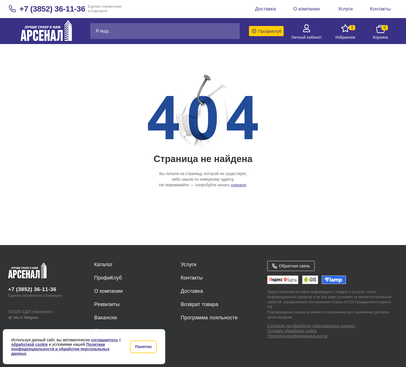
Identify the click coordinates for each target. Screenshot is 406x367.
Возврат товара (199, 304)
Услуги (188, 264)
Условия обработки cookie (292, 331)
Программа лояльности (209, 317)
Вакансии (105, 317)
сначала (238, 185)
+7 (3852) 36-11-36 (52, 9)
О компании (108, 291)
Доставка (192, 291)
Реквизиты (107, 304)
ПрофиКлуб (108, 278)
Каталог (103, 264)
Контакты (192, 278)
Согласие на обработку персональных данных (311, 326)
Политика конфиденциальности (297, 336)
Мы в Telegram (23, 317)
